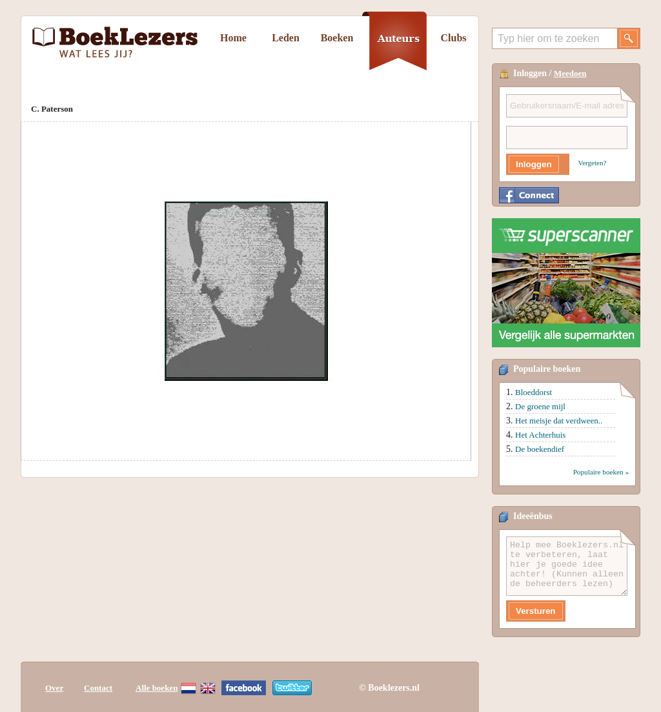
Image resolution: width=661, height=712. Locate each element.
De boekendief (539, 449)
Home (233, 37)
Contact (98, 688)
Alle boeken (157, 688)
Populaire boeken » (601, 472)
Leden (286, 37)
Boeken (337, 37)
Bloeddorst (533, 392)
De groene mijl (540, 406)
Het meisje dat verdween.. (558, 420)
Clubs (453, 37)
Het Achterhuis (540, 435)
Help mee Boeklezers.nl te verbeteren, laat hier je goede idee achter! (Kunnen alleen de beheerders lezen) (566, 566)
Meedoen (570, 73)
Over (54, 688)
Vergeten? (592, 163)
